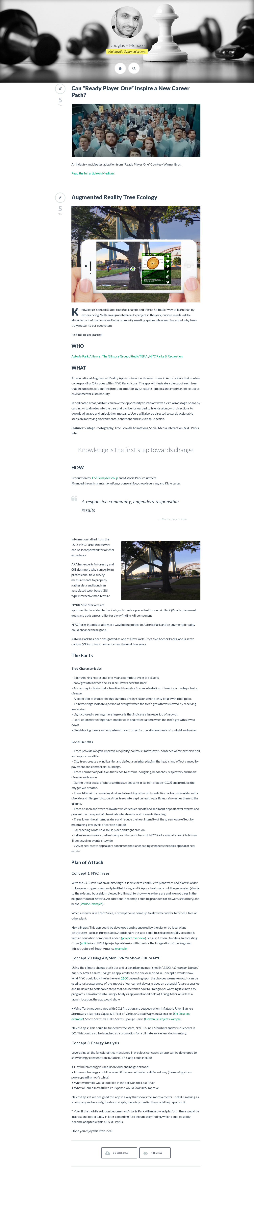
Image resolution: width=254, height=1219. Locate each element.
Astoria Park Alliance (85, 356)
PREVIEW (152, 1153)
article (85, 943)
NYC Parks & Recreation (166, 356)
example (121, 948)
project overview (133, 938)
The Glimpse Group (115, 356)
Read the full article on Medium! (93, 173)
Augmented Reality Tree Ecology (114, 197)
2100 (124, 978)
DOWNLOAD (117, 1153)
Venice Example (91, 904)
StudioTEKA (138, 356)
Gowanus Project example (163, 1019)
